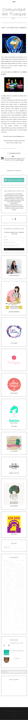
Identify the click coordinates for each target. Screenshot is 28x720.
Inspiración (8, 571)
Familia (6, 620)
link (23, 205)
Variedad (7, 585)
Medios (21, 589)
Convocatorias (9, 592)
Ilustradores (9, 579)
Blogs (6, 560)
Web (5, 629)
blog (10, 629)
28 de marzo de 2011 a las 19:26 (13, 162)
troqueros (20, 582)
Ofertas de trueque (10, 611)
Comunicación (19, 593)
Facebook (14, 607)
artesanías (19, 585)
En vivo (17, 599)
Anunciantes (9, 584)
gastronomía (8, 601)
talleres (7, 573)
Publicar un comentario (9, 165)
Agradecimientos (18, 587)
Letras (6, 577)
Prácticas (21, 611)
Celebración (7, 614)
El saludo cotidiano (14, 573)
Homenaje (20, 584)
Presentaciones (10, 576)
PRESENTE (10, 170)
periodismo (20, 601)
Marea (16, 589)
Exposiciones (8, 589)
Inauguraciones (19, 610)
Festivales (7, 598)
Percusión (20, 579)
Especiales (21, 619)
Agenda (21, 576)
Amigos (7, 587)
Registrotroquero (9, 628)
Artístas (6, 602)
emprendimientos (13, 565)
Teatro (11, 593)
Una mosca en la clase (16, 643)
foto (22, 599)
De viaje (9, 581)
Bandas (20, 569)
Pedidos (6, 625)
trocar (6, 613)
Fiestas (15, 608)
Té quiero (17, 658)
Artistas (20, 560)
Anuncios (7, 590)
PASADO (18, 170)
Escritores (13, 596)
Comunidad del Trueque (14, 11)
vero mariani (8, 156)
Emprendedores (9, 619)
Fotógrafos (19, 577)
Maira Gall (14, 715)
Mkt (23, 623)
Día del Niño (18, 617)
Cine (12, 599)
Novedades (19, 571)
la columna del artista (14, 568)
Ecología (7, 595)
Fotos (16, 598)
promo (22, 629)
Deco (22, 590)
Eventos (21, 596)
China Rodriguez (18, 614)
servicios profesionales (11, 631)
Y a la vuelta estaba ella (16, 650)
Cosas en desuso (10, 616)
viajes (14, 613)
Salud (17, 628)
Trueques (9, 562)
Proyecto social (18, 625)
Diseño (16, 573)
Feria (17, 592)
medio (16, 629)
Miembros (16, 623)
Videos (22, 628)
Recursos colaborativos (14, 626)
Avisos (22, 613)
